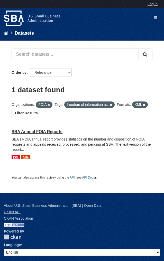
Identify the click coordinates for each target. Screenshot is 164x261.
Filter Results (26, 113)
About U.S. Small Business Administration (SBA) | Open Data (52, 205)
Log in (153, 4)
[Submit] (145, 54)
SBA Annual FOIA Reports (37, 131)
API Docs (88, 177)
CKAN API (12, 212)
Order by (19, 72)
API (72, 177)
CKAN (12, 237)
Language (12, 245)
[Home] (6, 33)
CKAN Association (18, 218)
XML (26, 157)
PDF (16, 157)
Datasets (24, 33)
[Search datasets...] (75, 54)
